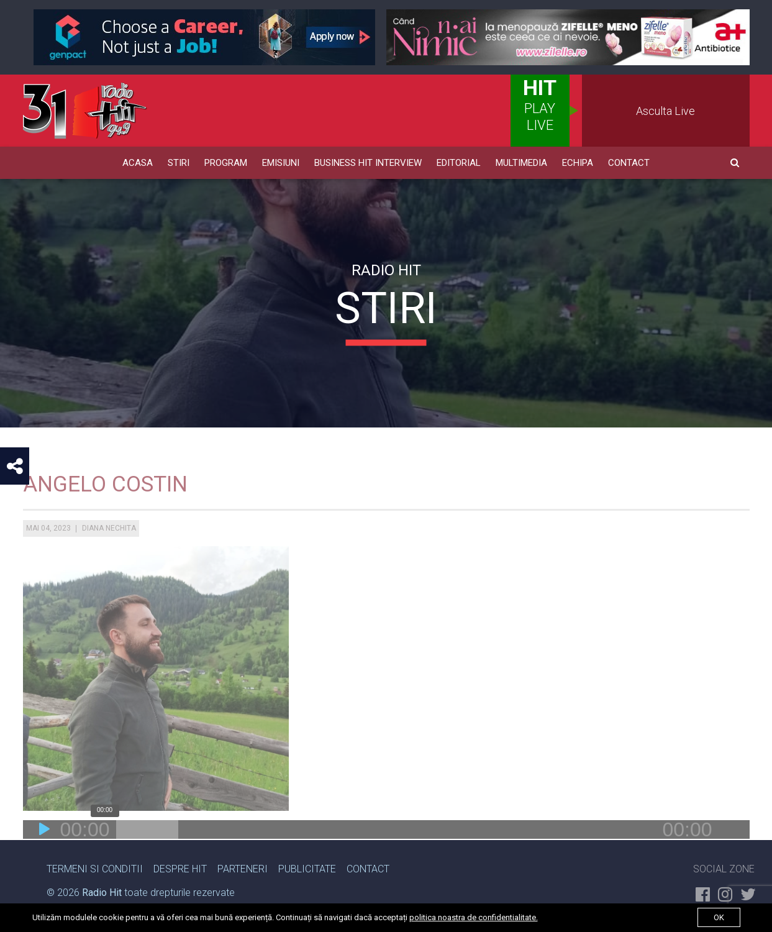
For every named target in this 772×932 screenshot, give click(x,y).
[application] (386, 848)
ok (719, 917)
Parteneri (242, 869)
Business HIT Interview (368, 162)
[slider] (147, 848)
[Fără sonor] (727, 848)
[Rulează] (44, 848)
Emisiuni (280, 162)
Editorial (459, 162)
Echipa (577, 162)
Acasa (137, 162)
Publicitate (307, 869)
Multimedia (521, 162)
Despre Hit (180, 869)
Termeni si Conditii (95, 869)
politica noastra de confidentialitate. (473, 917)
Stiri (178, 162)
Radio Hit (102, 892)
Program (225, 162)
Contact (629, 162)
